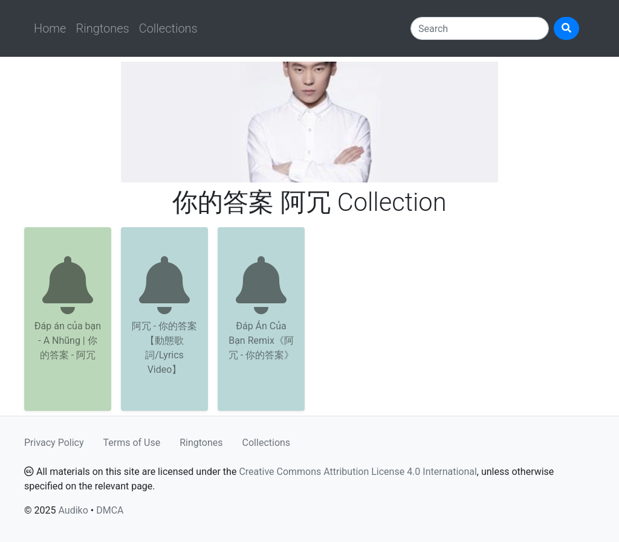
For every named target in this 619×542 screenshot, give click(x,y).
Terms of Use (132, 442)
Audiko (73, 510)
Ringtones (102, 28)
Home (50, 28)
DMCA (109, 510)
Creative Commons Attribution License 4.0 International (357, 471)
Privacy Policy (54, 442)
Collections (168, 28)
